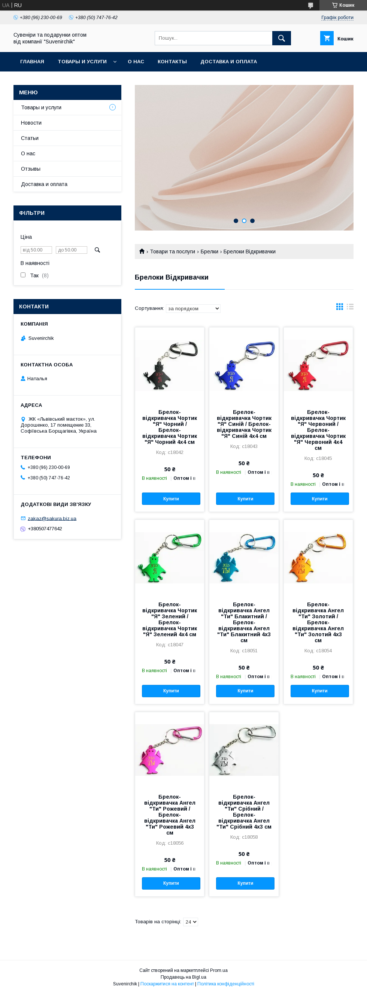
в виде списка (350, 308)
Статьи (30, 138)
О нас (136, 61)
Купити (171, 498)
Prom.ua (219, 970)
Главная (32, 61)
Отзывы (30, 169)
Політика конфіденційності (225, 984)
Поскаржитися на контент (167, 984)
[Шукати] (281, 38)
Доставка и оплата (228, 61)
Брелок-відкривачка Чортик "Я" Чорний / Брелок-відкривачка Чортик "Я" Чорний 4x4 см (169, 427)
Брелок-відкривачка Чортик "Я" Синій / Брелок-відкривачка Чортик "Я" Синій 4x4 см (244, 424)
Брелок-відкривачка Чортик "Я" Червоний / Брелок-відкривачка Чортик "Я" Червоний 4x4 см (318, 430)
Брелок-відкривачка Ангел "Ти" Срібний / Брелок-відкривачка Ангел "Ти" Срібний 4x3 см (244, 812)
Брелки (209, 251)
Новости (31, 123)
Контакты (172, 61)
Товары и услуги (82, 61)
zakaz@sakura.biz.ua (52, 518)
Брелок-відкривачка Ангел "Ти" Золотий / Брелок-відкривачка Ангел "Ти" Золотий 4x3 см (318, 622)
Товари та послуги (172, 251)
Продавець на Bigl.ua (183, 977)
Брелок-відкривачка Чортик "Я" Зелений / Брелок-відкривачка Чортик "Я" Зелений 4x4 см (169, 619)
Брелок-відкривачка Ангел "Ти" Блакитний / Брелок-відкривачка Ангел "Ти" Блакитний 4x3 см (244, 622)
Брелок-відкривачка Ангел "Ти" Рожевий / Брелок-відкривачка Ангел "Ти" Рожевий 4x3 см (169, 815)
